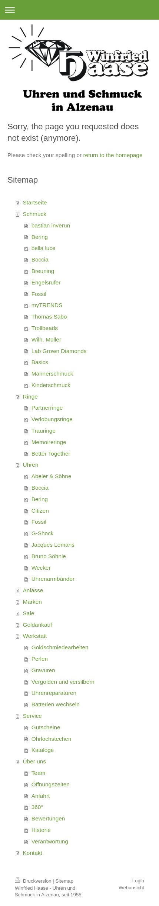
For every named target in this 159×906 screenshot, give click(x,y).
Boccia (40, 259)
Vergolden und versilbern (63, 682)
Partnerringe (47, 407)
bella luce (44, 248)
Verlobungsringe (52, 419)
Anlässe (33, 590)
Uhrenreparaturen (54, 693)
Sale (28, 613)
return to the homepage (112, 155)
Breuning (43, 271)
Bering (40, 237)
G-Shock (43, 533)
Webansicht (131, 887)
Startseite (35, 202)
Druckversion (34, 881)
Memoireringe (49, 442)
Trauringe (44, 430)
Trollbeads (45, 328)
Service (32, 716)
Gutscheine (46, 727)
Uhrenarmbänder (53, 579)
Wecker (41, 567)
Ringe (30, 396)
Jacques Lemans (53, 545)
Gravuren (43, 670)
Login (138, 880)
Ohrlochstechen (52, 739)
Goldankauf (37, 625)
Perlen (40, 659)
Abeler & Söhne (52, 476)
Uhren (31, 465)
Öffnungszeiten (51, 784)
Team (39, 773)
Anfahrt (41, 796)
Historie (41, 830)
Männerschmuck (52, 373)
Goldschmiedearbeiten (60, 647)
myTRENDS (47, 305)
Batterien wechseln (56, 704)
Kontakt (32, 853)
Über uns (34, 761)
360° (37, 807)
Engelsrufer (46, 282)
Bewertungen (48, 818)
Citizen (40, 510)
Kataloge (43, 750)
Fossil (39, 294)
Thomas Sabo (49, 316)
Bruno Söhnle (49, 556)
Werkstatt (35, 636)
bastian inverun (51, 225)
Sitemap (64, 881)
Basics (40, 362)
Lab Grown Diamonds (59, 351)
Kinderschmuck (51, 385)
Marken (32, 602)
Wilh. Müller (46, 339)
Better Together (51, 453)
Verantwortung (50, 841)
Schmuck (34, 214)
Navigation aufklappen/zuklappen (79, 10)
